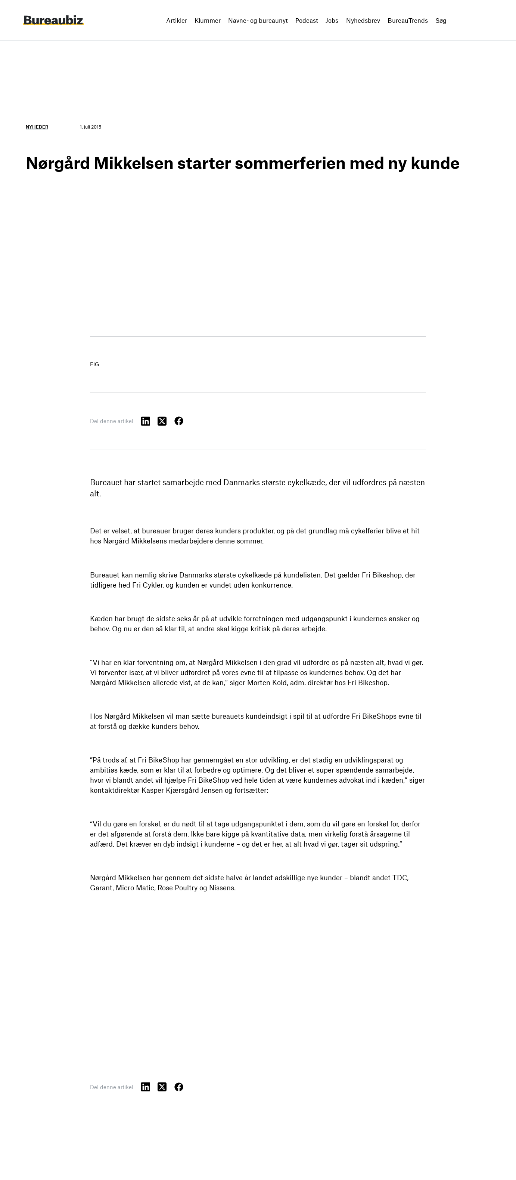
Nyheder (37, 127)
